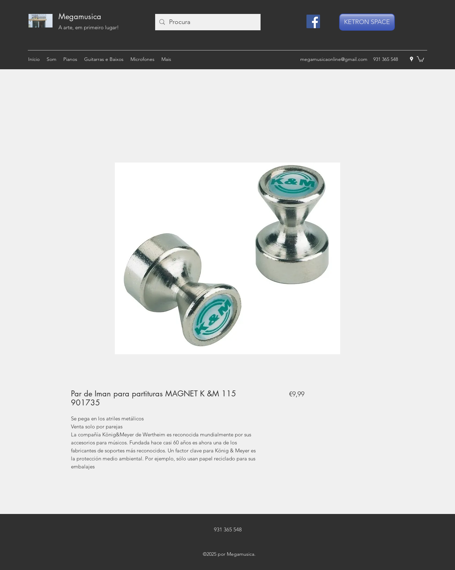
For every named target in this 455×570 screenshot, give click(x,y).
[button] (420, 59)
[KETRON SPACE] (367, 22)
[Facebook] (313, 21)
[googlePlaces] (411, 59)
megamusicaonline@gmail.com (333, 59)
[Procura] (207, 22)
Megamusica (79, 16)
